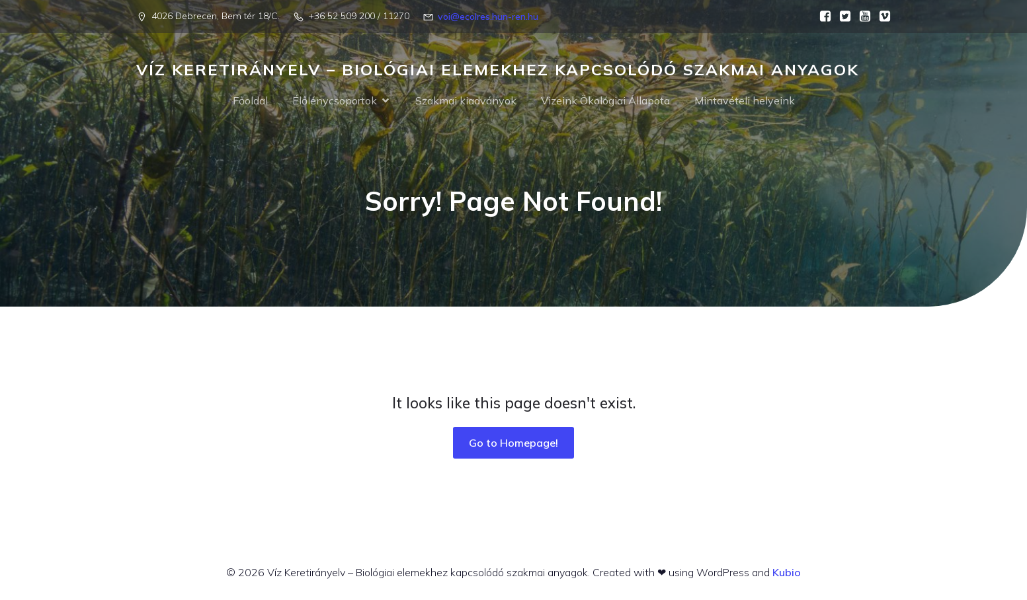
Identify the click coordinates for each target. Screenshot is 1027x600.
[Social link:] (822, 16)
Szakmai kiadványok (465, 100)
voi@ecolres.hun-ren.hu (488, 16)
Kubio (786, 572)
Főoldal (250, 100)
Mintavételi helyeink (744, 100)
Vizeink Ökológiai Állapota (605, 100)
